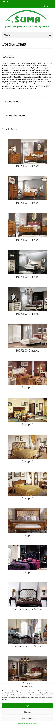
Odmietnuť (27, 712)
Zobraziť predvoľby (27, 718)
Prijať (28, 706)
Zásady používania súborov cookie (27, 723)
